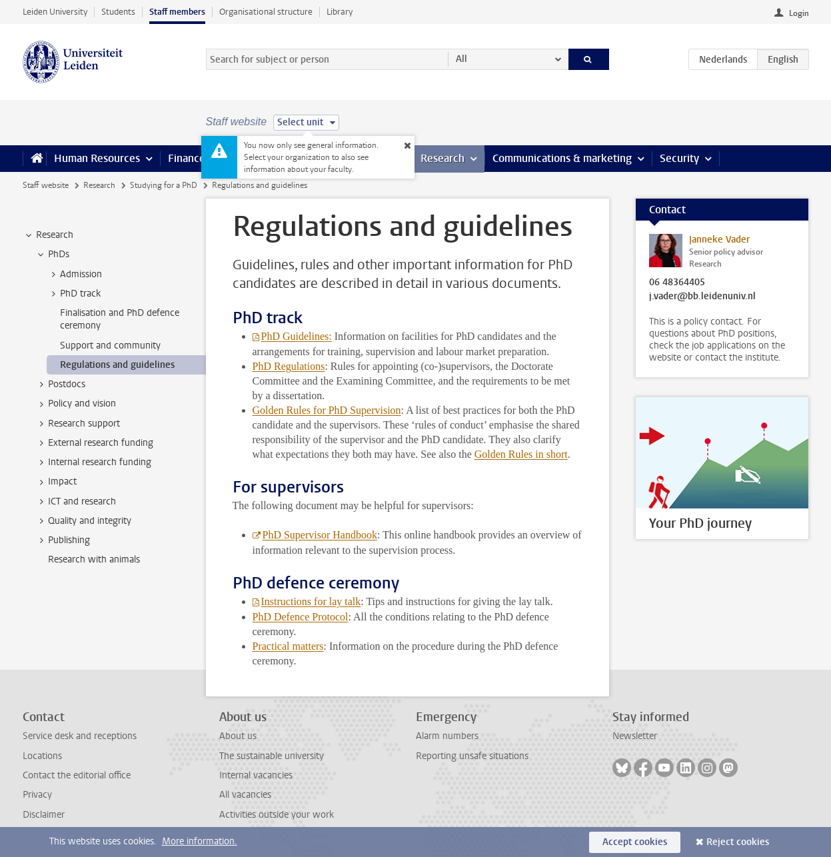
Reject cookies (737, 842)
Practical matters (288, 646)
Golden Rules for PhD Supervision (327, 410)
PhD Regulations (289, 366)
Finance (186, 158)
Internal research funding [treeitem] (93, 462)
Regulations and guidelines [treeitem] (117, 365)
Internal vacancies (256, 775)
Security (679, 158)
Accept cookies (634, 842)
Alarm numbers (447, 736)
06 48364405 (677, 283)
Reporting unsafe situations (472, 756)
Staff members (177, 11)
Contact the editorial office (77, 775)
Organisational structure (266, 11)
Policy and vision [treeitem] (75, 404)
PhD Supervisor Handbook (320, 534)
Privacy (37, 794)
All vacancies (245, 794)
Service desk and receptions (80, 736)
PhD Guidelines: (296, 336)
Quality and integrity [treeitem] (83, 521)
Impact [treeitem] (56, 481)
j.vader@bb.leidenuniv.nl (702, 297)
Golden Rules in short (521, 454)
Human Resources (97, 158)
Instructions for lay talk (311, 601)
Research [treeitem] (48, 235)
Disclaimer (44, 814)
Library (340, 11)
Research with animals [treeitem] (94, 559)
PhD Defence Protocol (301, 616)
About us (238, 736)
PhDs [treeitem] (52, 254)
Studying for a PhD (163, 185)
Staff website (46, 185)
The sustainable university (271, 756)
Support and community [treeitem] (110, 345)
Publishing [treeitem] (62, 540)
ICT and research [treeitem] (75, 501)
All (461, 59)
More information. (199, 841)
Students (118, 11)
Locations (42, 756)
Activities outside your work (276, 814)
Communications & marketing (562, 158)
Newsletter (634, 736)
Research (442, 158)
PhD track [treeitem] (74, 294)
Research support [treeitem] (77, 423)
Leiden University (55, 11)
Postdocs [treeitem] (60, 384)
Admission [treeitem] (74, 274)
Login (799, 13)
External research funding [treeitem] (94, 443)
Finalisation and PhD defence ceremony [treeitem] (119, 319)
